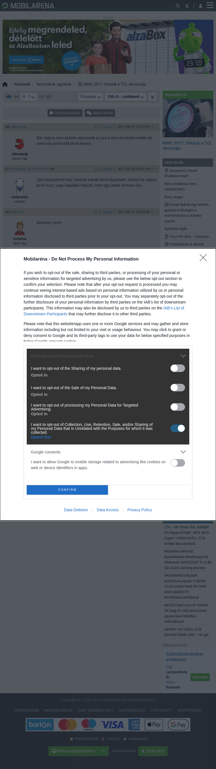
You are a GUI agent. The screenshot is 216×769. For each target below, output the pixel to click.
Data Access (108, 510)
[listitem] (108, 356)
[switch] (177, 368)
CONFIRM (67, 490)
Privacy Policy (139, 510)
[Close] (205, 259)
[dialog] (108, 384)
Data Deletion (76, 510)
